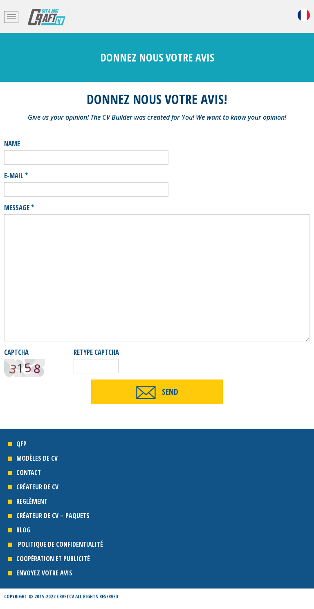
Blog (23, 529)
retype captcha (96, 352)
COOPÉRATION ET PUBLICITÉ (53, 558)
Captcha (16, 352)
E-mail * (16, 175)
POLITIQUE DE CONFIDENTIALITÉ (59, 544)
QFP (21, 443)
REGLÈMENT (31, 501)
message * (19, 207)
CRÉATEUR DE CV (39, 486)
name (12, 143)
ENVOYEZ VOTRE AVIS (44, 572)
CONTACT (28, 472)
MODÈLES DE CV (37, 458)
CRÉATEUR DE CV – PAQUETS (53, 515)
